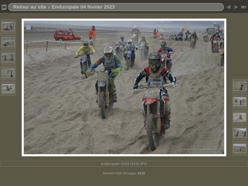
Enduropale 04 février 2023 (83, 7)
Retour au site (29, 7)
